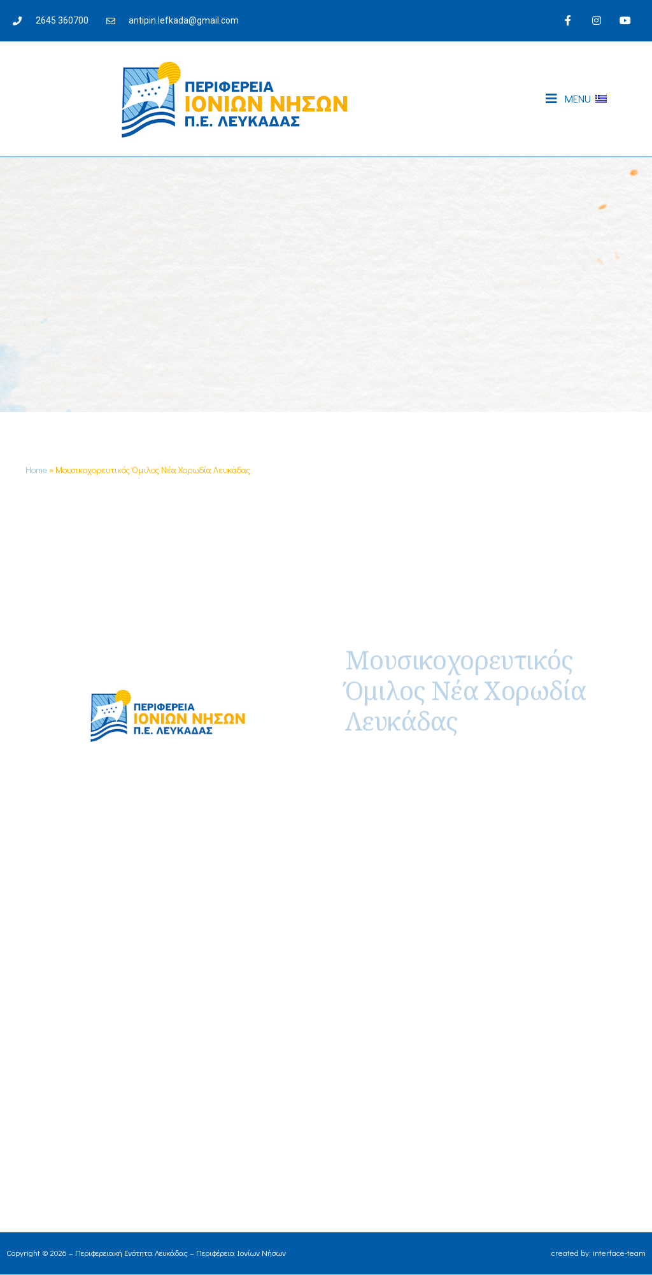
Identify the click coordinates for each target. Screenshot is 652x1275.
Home (36, 470)
